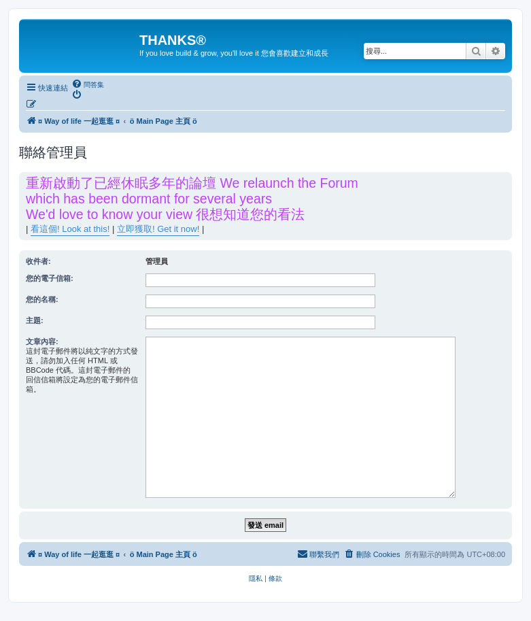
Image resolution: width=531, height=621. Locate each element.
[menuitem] (87, 84)
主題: (35, 320)
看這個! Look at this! (70, 229)
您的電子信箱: (49, 278)
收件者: (38, 261)
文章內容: (42, 341)
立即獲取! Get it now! (158, 229)
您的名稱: (42, 299)
